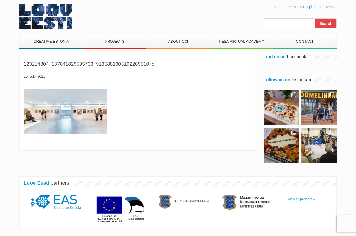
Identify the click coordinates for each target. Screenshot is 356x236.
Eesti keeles (285, 7)
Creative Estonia (51, 41)
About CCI (178, 41)
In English (307, 7)
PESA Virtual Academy (241, 41)
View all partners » (301, 199)
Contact (304, 41)
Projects (115, 41)
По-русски (327, 7)
